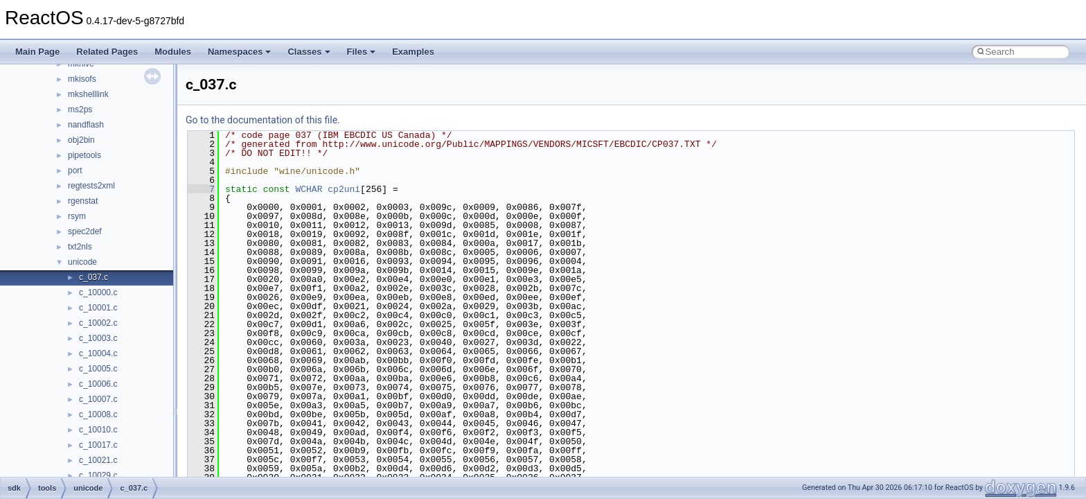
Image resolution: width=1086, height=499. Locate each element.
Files (361, 51)
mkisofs (82, 79)
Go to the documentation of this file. (263, 119)
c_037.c (93, 277)
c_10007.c (98, 399)
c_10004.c (98, 353)
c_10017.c (98, 445)
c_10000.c (98, 292)
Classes (308, 51)
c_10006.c (98, 384)
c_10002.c (98, 323)
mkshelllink (88, 94)
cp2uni (344, 189)
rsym (77, 216)
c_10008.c (98, 414)
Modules (172, 51)
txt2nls (80, 247)
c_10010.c (98, 430)
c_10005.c (98, 369)
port (75, 170)
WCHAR (308, 189)
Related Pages (107, 51)
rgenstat (83, 201)
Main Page (37, 51)
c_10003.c (98, 338)
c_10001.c (98, 308)
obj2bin (81, 140)
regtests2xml (91, 186)
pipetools (84, 155)
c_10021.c (98, 460)
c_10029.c (98, 475)
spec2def (85, 231)
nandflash (86, 125)
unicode (82, 262)
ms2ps (80, 109)
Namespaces (240, 51)
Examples (413, 51)
